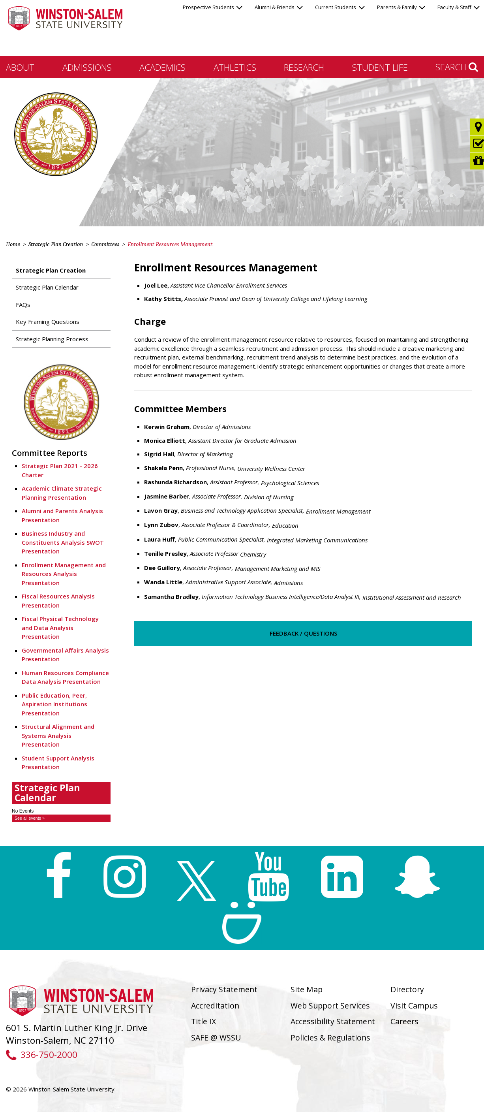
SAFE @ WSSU (216, 1037)
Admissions (87, 67)
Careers (404, 1021)
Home (13, 244)
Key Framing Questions (47, 322)
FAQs (23, 305)
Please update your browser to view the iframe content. (61, 815)
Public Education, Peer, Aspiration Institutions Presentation (54, 704)
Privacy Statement (224, 989)
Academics (162, 67)
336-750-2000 (41, 1054)
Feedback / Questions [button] (303, 633)
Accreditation (215, 1005)
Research (304, 67)
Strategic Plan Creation (55, 244)
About (20, 67)
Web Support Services (330, 1005)
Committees (105, 244)
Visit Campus (414, 1005)
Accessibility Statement (333, 1021)
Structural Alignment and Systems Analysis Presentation (58, 735)
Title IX (203, 1021)
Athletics (235, 67)
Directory (407, 989)
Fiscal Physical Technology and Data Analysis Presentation (60, 627)
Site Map (307, 989)
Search (456, 67)
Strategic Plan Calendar (47, 287)
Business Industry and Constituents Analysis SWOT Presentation (63, 542)
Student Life (380, 67)
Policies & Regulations (330, 1037)
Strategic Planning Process (52, 339)
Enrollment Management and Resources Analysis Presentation (64, 574)
